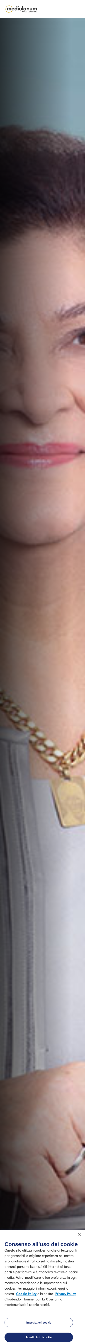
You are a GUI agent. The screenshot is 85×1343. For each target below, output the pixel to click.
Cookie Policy (26, 1294)
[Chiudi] (80, 1235)
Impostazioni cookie (38, 1322)
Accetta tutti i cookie (39, 1337)
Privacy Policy (65, 1294)
